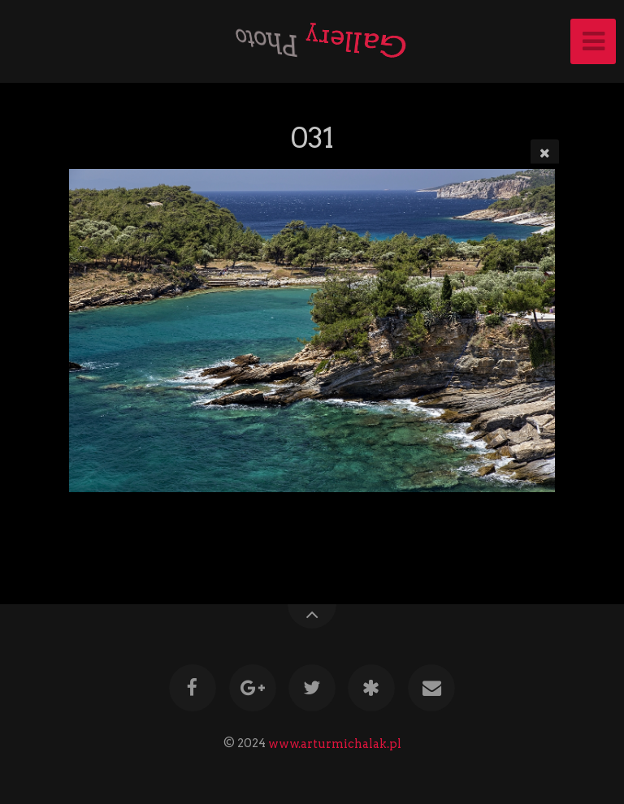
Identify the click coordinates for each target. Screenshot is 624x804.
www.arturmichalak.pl (334, 743)
